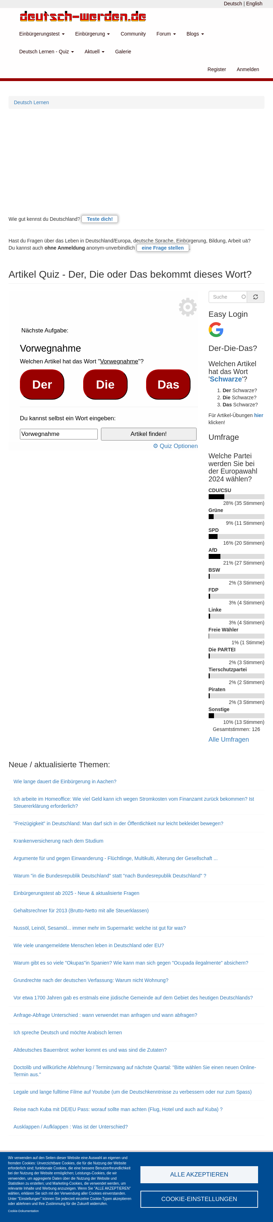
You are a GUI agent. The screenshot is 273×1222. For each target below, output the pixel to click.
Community (133, 34)
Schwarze (226, 379)
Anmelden (248, 69)
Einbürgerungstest (42, 34)
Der (42, 384)
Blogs (195, 34)
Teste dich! (100, 219)
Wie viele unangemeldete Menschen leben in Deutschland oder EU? (89, 945)
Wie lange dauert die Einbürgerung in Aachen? (65, 781)
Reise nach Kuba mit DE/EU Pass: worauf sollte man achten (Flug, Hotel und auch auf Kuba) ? (118, 1109)
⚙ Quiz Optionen (175, 446)
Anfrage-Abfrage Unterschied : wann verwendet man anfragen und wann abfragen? (105, 1015)
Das (168, 384)
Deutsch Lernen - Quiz (46, 51)
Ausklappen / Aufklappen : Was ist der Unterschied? (71, 1127)
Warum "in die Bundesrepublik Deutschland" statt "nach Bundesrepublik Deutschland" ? (110, 876)
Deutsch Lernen (31, 102)
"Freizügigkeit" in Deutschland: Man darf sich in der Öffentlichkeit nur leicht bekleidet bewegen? (118, 823)
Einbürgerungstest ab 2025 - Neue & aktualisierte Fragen (76, 893)
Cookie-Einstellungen (199, 1199)
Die (105, 384)
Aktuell (95, 51)
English (254, 3)
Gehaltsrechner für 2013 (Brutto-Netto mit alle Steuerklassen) (81, 910)
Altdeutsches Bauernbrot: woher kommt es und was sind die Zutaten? (90, 1050)
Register (217, 69)
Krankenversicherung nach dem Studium (58, 841)
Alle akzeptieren (199, 1174)
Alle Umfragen (229, 739)
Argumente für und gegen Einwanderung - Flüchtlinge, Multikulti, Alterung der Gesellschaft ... (116, 858)
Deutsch (233, 3)
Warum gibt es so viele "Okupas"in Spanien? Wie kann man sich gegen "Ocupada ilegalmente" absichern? (131, 963)
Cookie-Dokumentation (23, 1211)
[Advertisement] (136, 162)
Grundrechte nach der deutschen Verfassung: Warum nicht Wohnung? (91, 980)
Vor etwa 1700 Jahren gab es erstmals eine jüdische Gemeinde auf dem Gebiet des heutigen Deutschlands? (133, 997)
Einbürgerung (92, 34)
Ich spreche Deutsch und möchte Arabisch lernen (68, 1032)
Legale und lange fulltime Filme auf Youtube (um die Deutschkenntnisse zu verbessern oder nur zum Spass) (133, 1092)
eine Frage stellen (163, 248)
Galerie (123, 51)
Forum (166, 34)
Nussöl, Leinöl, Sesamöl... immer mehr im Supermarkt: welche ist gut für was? (100, 928)
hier (258, 415)
